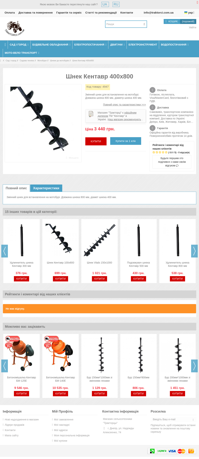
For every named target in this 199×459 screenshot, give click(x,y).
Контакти (126, 12)
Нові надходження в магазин (22, 419)
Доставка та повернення (35, 12)
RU (116, 4)
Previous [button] (4, 251)
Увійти (192, 27)
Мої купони (60, 440)
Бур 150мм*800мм (138, 377)
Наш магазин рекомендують (124, 119)
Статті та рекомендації (101, 12)
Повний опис (16, 188)
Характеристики (46, 188)
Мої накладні (61, 424)
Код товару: (94, 86)
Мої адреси (61, 430)
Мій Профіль (62, 411)
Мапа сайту (11, 435)
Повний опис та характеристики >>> (124, 104)
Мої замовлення (63, 419)
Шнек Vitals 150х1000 (99, 262)
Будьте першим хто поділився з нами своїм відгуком (172, 162)
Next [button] (194, 251)
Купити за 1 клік (126, 140)
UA (105, 4)
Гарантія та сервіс (69, 12)
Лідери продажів (14, 424)
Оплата (10, 12)
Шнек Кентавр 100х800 (60, 262)
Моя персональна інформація (72, 435)
